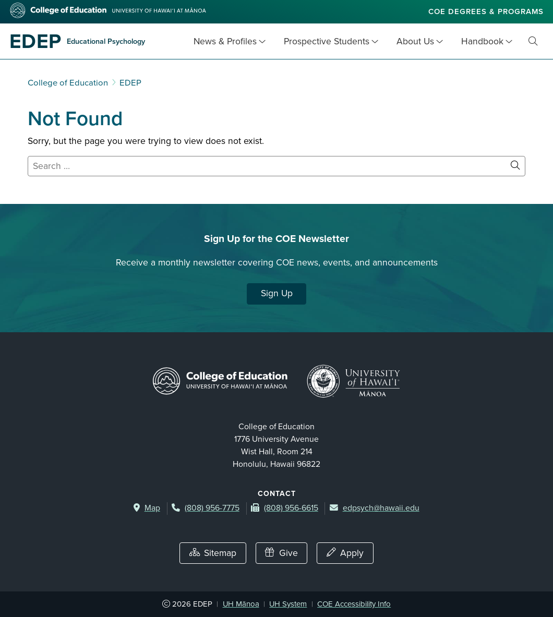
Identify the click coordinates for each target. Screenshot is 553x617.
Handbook (482, 41)
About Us (415, 41)
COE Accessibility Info (354, 604)
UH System (288, 604)
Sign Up (277, 293)
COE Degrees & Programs (486, 11)
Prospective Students (326, 41)
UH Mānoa (241, 604)
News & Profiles (225, 41)
